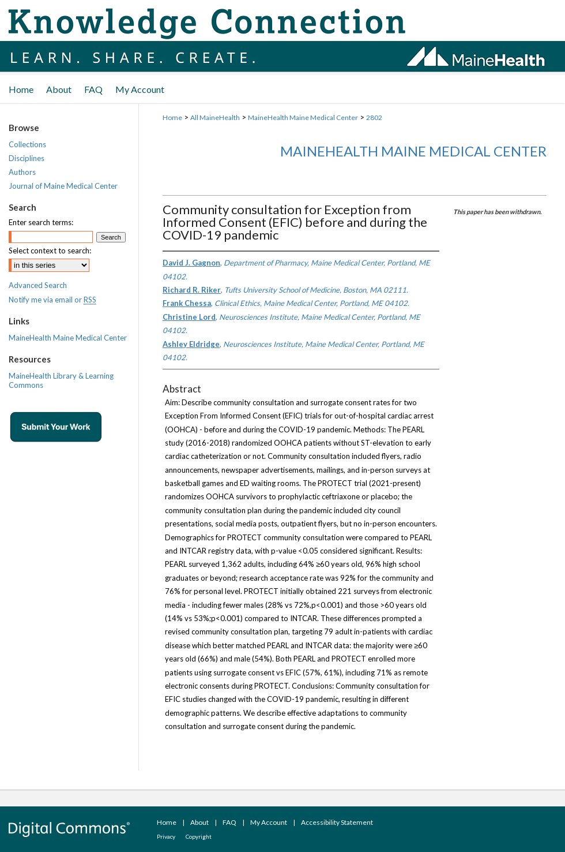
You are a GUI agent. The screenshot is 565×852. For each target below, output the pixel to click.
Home (172, 117)
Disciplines (26, 158)
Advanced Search (38, 285)
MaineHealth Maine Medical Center (303, 117)
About (199, 822)
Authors (22, 172)
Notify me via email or (52, 299)
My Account (268, 822)
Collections (27, 144)
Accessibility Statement (337, 822)
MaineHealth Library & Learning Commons (61, 380)
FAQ (229, 822)
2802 (374, 117)
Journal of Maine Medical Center (63, 185)
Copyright (199, 836)
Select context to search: (50, 250)
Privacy (166, 836)
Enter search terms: (41, 222)
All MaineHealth (215, 117)
